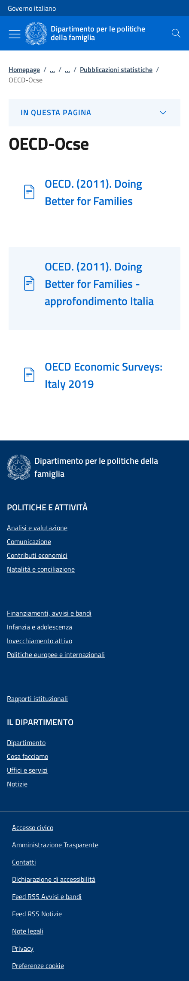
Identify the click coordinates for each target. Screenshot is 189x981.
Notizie (17, 784)
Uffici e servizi (27, 770)
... (52, 69)
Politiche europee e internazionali (56, 654)
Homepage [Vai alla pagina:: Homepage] (24, 69)
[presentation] (176, 33)
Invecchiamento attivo (39, 640)
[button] (38, 965)
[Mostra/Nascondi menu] (14, 34)
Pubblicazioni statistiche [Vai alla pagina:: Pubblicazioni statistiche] (116, 69)
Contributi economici (37, 555)
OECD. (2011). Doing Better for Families (93, 192)
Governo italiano (32, 8)
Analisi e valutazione (37, 527)
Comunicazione (29, 541)
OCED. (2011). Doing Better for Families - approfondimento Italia (99, 283)
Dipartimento (26, 742)
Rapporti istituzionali (37, 698)
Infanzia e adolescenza (39, 627)
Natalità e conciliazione (41, 569)
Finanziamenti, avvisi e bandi (49, 613)
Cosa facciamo (27, 756)
